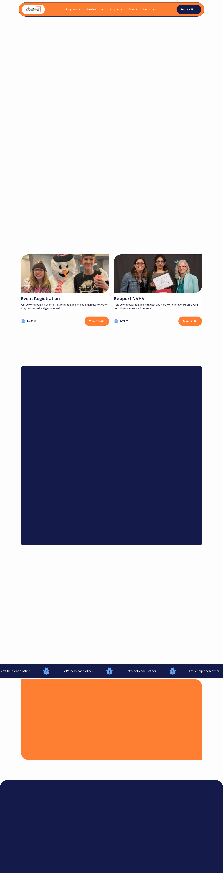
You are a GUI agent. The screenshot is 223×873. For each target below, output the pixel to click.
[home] (33, 9)
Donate (112, 814)
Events (133, 9)
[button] (73, 9)
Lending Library (112, 837)
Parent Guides (127, 816)
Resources (149, 9)
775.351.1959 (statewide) (183, 826)
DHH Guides (127, 825)
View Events (137, 94)
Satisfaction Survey (145, 816)
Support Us (190, 321)
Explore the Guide (133, 633)
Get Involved (113, 822)
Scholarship (96, 826)
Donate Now (189, 9)
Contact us (144, 823)
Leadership (95, 832)
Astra (126, 832)
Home (92, 814)
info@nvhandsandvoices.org (182, 819)
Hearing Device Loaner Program (128, 843)
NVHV (124, 321)
